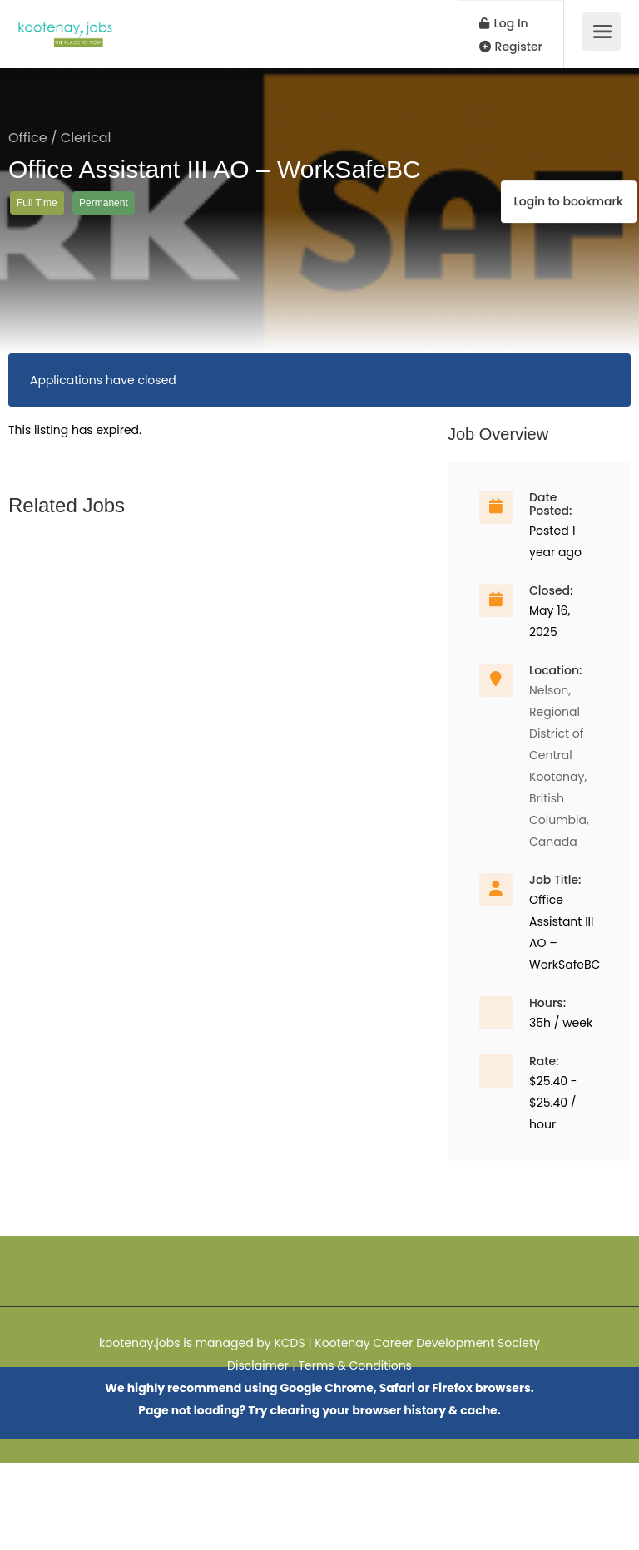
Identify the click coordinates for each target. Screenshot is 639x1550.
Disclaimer (258, 1365)
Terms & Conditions (354, 1365)
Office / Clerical (59, 137)
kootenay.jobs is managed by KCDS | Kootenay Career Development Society (319, 1343)
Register (510, 46)
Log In (503, 23)
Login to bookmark (562, 173)
